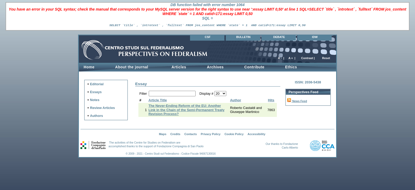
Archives (215, 67)
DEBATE (279, 37)
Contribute (254, 67)
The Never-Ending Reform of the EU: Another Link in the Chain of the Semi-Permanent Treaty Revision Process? (186, 110)
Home (89, 67)
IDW (315, 37)
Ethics (291, 67)
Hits (271, 100)
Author (235, 100)
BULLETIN (243, 37)
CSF (208, 37)
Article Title (157, 100)
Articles (179, 67)
